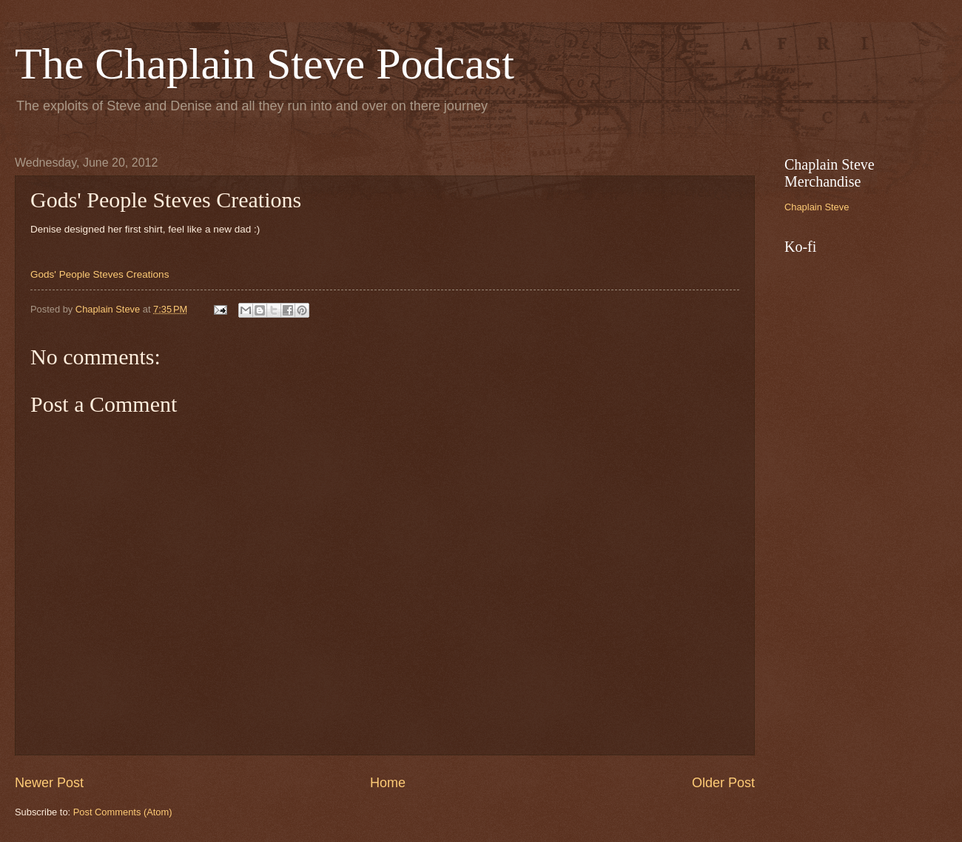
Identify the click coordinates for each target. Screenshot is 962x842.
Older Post (723, 782)
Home (388, 782)
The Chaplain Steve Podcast (264, 63)
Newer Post (49, 782)
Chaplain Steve (816, 207)
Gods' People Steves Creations (99, 274)
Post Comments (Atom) (122, 812)
